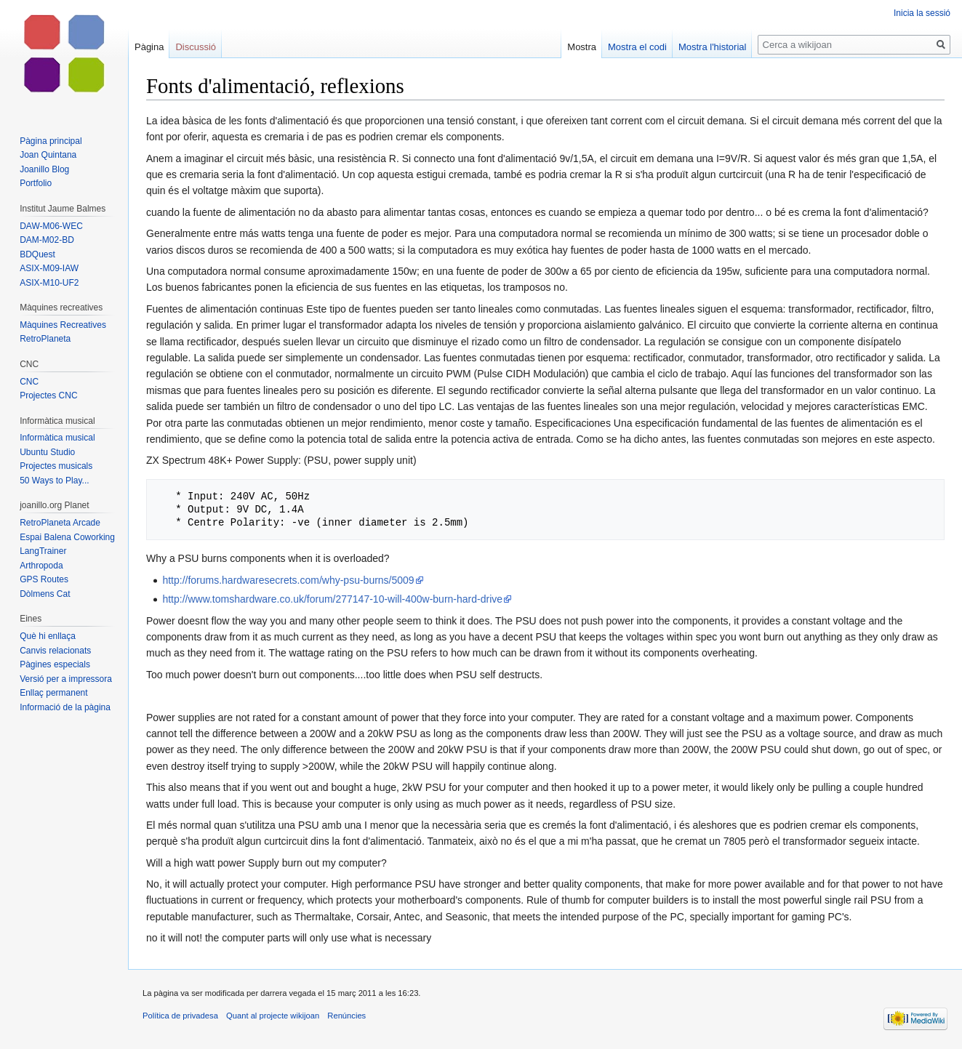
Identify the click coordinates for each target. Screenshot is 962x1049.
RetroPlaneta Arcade (60, 523)
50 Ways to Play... (54, 480)
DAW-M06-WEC (51, 226)
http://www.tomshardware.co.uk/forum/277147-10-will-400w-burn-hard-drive (332, 599)
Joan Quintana (48, 155)
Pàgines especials (55, 664)
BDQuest (37, 254)
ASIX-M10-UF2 (49, 283)
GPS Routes (44, 579)
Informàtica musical (57, 438)
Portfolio (36, 183)
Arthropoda (41, 565)
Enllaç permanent (53, 693)
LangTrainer (43, 551)
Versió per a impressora (66, 679)
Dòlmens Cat (45, 594)
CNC (29, 382)
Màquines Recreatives (63, 325)
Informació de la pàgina (65, 707)
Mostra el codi (637, 46)
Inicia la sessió (922, 13)
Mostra (581, 46)
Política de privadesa (180, 1015)
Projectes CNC (48, 395)
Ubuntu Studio (47, 452)
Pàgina (149, 46)
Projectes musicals (56, 466)
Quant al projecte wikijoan (272, 1015)
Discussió (195, 46)
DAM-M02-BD (47, 240)
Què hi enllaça (48, 636)
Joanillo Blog (44, 169)
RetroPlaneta (45, 339)
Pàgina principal (50, 141)
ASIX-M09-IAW (49, 268)
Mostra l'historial (712, 46)
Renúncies (346, 1015)
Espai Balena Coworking (67, 537)
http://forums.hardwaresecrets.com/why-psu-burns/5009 (288, 580)
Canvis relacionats (55, 651)
